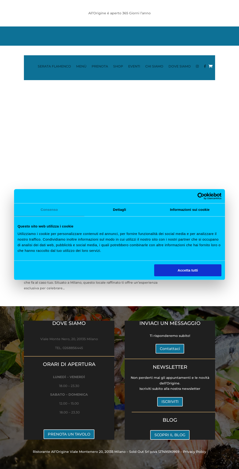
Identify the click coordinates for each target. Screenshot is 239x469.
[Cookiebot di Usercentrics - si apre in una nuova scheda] (200, 196)
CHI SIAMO (154, 66)
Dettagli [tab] (119, 210)
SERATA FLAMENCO (54, 66)
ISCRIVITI (170, 401)
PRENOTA (100, 66)
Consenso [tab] (49, 210)
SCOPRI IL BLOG (169, 435)
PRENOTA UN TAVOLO (69, 434)
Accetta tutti (188, 270)
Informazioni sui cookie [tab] (190, 210)
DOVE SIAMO (179, 66)
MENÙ (81, 66)
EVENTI (134, 66)
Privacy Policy (194, 452)
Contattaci (170, 348)
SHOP (118, 66)
